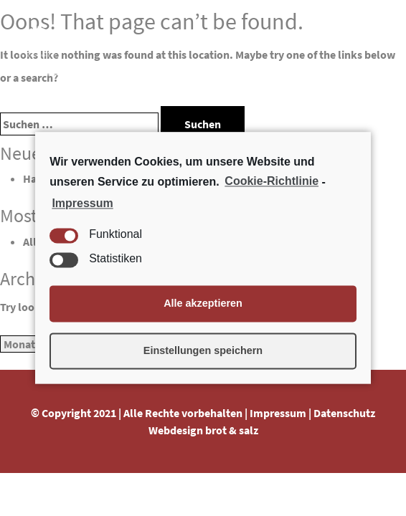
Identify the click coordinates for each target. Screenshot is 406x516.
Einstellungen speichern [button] (203, 351)
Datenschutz (344, 413)
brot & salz (231, 430)
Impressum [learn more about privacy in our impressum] (82, 203)
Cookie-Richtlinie (271, 182)
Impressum (278, 413)
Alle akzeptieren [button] (203, 304)
